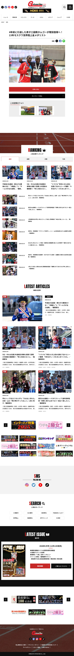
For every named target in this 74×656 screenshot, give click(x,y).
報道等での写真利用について (49, 645)
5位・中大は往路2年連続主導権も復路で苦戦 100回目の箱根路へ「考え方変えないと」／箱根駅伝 (18, 357)
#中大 (3, 367)
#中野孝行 (49, 367)
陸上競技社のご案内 (21, 645)
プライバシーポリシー (33, 645)
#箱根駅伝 (7, 367)
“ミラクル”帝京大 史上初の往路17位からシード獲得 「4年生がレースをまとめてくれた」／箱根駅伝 (54, 357)
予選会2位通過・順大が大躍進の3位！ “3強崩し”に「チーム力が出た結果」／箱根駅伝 (56, 305)
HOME (2, 22)
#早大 (3, 411)
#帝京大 (44, 367)
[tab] (10, 159)
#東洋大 (44, 411)
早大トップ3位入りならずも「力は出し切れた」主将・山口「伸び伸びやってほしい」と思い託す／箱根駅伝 (18, 401)
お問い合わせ (45, 647)
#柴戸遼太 (53, 367)
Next (68, 425)
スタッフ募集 (36, 647)
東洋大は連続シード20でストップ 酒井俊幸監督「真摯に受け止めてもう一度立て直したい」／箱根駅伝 (54, 401)
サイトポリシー (27, 647)
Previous (5, 425)
